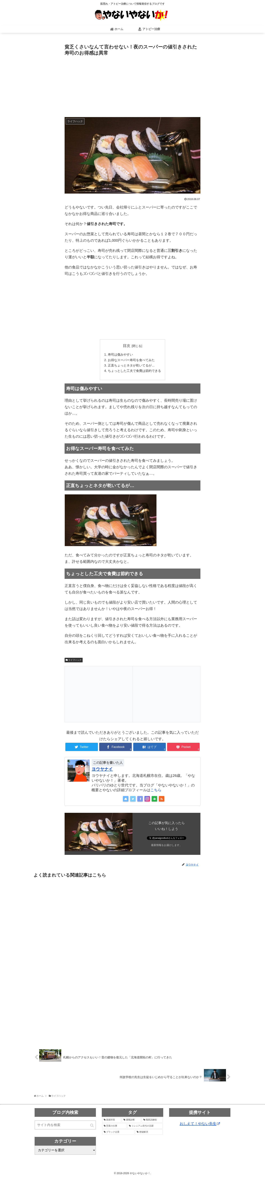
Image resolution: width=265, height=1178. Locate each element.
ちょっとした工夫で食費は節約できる (134, 372)
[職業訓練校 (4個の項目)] (152, 1121)
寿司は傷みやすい (119, 355)
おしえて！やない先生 (200, 1125)
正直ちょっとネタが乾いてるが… (131, 366)
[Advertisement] (132, 84)
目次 (126, 346)
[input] (65, 1126)
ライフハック (75, 661)
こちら (155, 791)
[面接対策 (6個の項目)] (111, 1121)
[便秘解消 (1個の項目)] (149, 1133)
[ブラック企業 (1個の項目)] (118, 1133)
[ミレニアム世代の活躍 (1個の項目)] (145, 1127)
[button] (92, 1126)
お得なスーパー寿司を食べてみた (131, 360)
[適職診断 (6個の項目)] (131, 1121)
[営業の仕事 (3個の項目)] (114, 1127)
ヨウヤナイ (102, 770)
